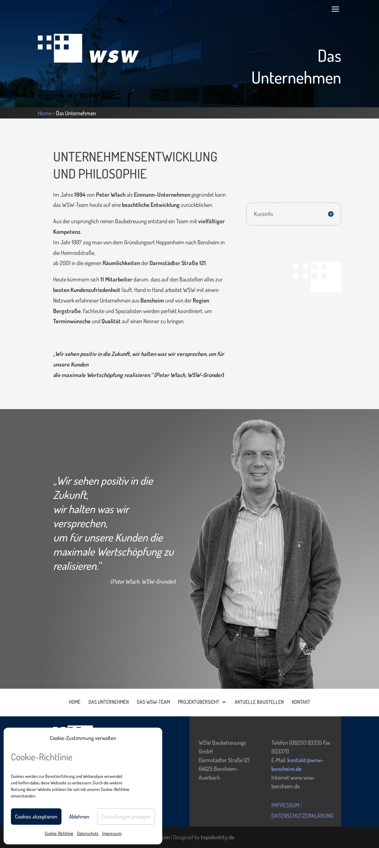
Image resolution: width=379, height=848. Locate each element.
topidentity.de (218, 837)
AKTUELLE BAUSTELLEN (259, 701)
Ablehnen (79, 816)
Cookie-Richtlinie (59, 833)
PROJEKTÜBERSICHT (198, 701)
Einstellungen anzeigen (126, 816)
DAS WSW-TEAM (153, 701)
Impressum (111, 833)
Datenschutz (88, 833)
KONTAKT (301, 701)
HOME (74, 701)
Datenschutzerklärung (302, 815)
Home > (47, 113)
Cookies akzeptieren (36, 816)
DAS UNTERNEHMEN (108, 701)
